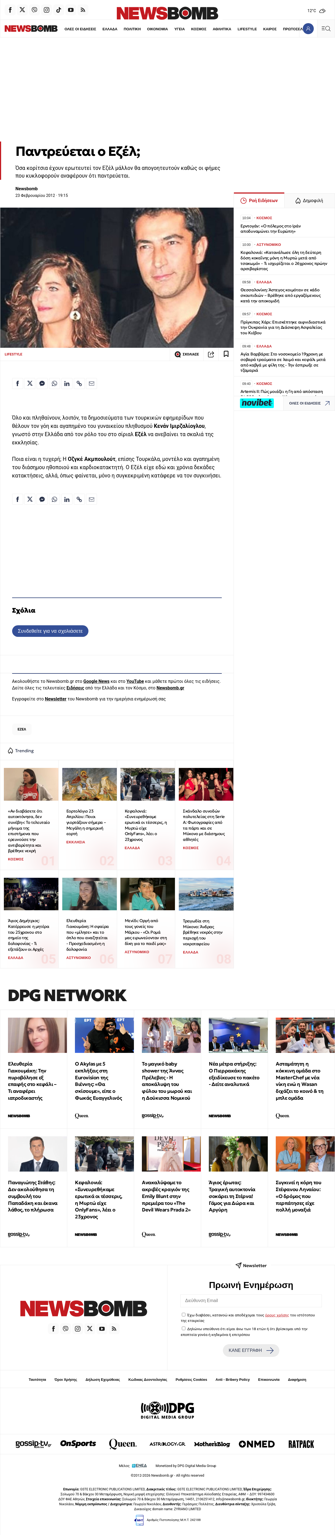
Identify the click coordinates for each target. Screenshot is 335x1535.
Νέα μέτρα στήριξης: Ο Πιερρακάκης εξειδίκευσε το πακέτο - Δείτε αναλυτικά (234, 1074)
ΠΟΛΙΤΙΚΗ (112, 29)
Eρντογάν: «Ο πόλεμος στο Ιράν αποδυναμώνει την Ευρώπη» (271, 228)
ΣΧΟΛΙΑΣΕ (186, 354)
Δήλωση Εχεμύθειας (102, 1380)
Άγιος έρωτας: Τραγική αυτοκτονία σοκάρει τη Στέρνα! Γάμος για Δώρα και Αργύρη (232, 1196)
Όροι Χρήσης (66, 1380)
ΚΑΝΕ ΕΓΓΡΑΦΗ (251, 1350)
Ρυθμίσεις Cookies (191, 1380)
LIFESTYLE (228, 29)
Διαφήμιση (297, 1380)
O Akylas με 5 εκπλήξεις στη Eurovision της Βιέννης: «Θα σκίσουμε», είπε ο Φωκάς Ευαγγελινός (98, 1081)
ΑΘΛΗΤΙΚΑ (203, 29)
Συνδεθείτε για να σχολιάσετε (50, 631)
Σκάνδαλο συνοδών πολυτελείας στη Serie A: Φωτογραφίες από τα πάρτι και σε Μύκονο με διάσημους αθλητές (204, 825)
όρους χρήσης (277, 1315)
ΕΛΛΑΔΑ (90, 29)
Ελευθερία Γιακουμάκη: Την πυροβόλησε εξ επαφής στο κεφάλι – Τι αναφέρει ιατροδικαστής (32, 1081)
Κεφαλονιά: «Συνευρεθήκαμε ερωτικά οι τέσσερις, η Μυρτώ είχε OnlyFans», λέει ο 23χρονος (146, 825)
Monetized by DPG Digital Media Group (186, 1466)
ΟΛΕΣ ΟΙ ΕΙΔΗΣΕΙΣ (60, 29)
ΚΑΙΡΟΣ (251, 29)
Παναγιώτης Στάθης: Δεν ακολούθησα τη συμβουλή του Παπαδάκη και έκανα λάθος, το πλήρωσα (33, 1196)
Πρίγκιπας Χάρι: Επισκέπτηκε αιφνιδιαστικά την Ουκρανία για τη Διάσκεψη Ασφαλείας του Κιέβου (283, 327)
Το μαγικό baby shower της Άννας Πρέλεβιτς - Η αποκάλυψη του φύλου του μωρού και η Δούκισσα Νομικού (167, 1081)
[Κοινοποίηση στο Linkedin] (66, 383)
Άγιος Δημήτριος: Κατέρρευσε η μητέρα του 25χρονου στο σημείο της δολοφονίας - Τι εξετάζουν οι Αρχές (28, 935)
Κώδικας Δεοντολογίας (147, 1380)
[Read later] (226, 354)
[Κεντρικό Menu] (326, 28)
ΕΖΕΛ (22, 729)
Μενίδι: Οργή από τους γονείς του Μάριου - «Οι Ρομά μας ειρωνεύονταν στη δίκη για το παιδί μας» (146, 932)
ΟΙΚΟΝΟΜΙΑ (138, 29)
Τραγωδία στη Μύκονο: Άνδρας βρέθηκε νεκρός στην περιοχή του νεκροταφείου (202, 932)
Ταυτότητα (37, 1380)
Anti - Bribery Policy (232, 1380)
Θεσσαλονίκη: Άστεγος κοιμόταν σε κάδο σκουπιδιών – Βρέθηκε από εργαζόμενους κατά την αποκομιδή (281, 295)
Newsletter (55, 699)
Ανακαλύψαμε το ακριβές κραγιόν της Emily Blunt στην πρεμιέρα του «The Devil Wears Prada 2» (166, 1196)
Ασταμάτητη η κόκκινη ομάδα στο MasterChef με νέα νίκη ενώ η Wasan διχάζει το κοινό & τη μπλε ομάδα (300, 1081)
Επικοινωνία (269, 1380)
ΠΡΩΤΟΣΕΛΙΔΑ (277, 29)
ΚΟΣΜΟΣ (179, 29)
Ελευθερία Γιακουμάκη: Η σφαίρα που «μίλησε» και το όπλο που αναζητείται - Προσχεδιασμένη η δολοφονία (87, 935)
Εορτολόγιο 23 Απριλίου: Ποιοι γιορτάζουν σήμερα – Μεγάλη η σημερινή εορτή (86, 822)
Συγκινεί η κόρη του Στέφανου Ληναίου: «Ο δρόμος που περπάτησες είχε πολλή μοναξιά (298, 1196)
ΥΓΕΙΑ (160, 29)
